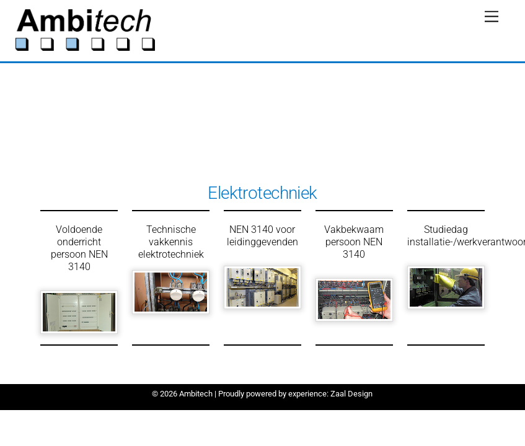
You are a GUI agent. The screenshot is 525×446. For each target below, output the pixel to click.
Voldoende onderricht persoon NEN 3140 (79, 248)
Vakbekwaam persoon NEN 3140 (354, 242)
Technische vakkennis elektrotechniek (171, 242)
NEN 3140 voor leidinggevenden (262, 236)
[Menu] (491, 17)
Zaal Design (351, 393)
